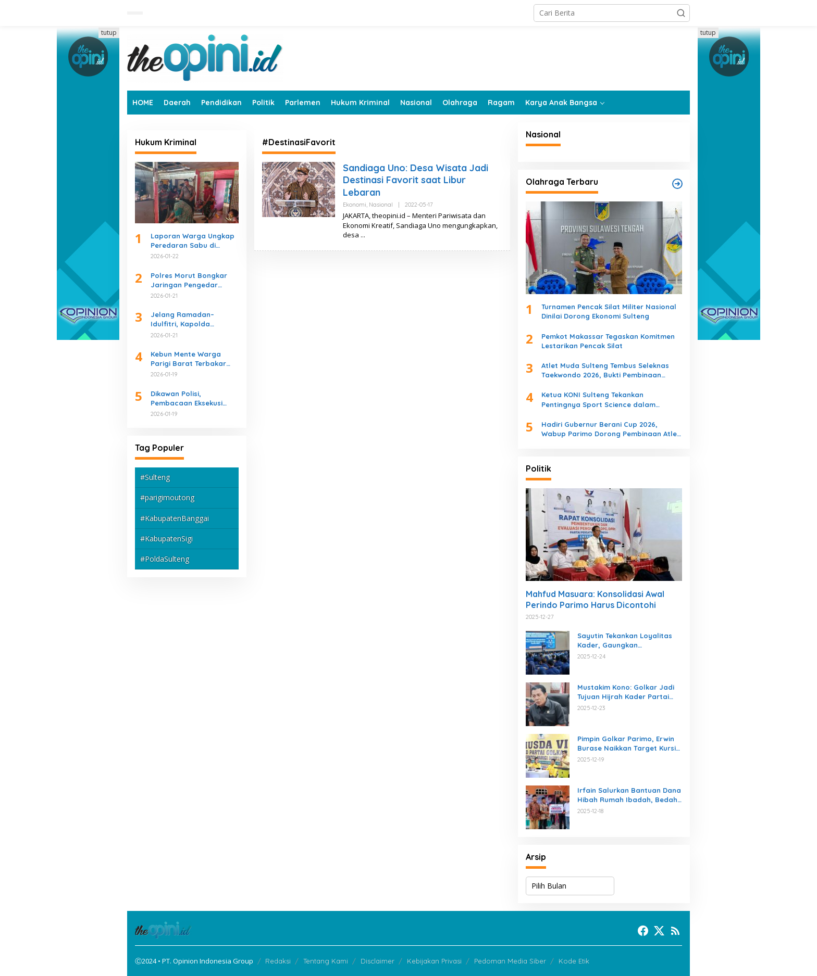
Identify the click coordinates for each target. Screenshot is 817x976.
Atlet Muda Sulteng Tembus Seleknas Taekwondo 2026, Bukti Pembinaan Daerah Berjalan (605, 370)
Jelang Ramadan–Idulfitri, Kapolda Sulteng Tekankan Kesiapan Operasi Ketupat (182, 319)
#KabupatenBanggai (174, 518)
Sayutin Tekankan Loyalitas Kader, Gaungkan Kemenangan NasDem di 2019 (628, 640)
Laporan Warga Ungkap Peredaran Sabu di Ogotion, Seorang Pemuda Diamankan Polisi (192, 241)
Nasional (381, 204)
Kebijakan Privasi (434, 961)
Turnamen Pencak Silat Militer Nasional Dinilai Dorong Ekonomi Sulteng (608, 311)
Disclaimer (377, 961)
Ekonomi (354, 204)
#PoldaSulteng (164, 559)
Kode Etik (574, 961)
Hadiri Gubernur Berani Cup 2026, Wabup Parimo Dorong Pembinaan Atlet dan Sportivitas (610, 429)
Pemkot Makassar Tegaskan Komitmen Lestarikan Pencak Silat (608, 341)
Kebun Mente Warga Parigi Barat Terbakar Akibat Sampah (188, 359)
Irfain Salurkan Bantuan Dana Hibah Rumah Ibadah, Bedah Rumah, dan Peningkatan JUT (629, 795)
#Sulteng (155, 477)
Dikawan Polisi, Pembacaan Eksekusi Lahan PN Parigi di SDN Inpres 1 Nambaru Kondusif (190, 398)
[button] (681, 13)
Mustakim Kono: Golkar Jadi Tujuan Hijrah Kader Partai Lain (625, 692)
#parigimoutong (167, 497)
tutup (109, 32)
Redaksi (278, 961)
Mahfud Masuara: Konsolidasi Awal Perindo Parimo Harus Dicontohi (595, 599)
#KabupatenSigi (166, 538)
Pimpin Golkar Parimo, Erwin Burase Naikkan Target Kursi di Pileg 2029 (626, 743)
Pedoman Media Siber (510, 961)
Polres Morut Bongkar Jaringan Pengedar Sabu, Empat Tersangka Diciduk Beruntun (192, 280)
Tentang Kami (325, 961)
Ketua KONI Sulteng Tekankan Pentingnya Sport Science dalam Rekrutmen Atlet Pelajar (598, 399)
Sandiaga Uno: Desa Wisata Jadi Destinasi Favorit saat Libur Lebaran (415, 180)
